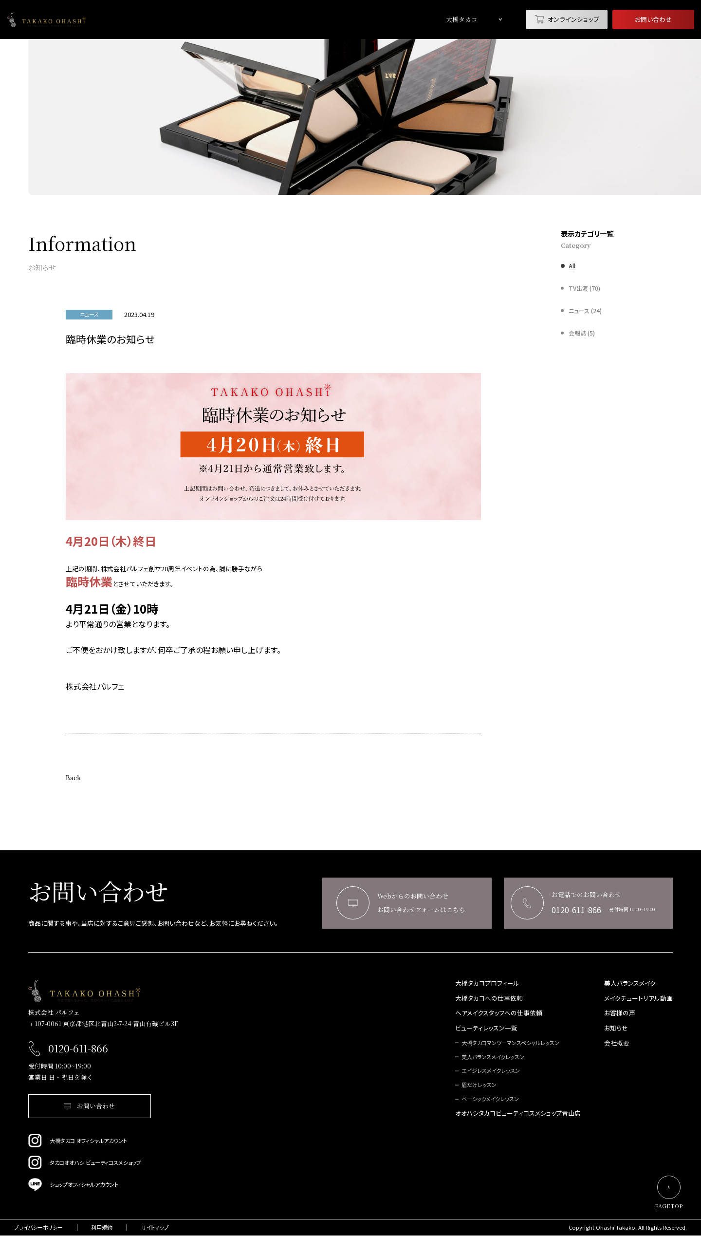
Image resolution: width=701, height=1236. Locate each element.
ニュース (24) (585, 310)
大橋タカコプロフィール (487, 983)
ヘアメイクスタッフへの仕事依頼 (498, 1013)
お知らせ (616, 1028)
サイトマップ (155, 1227)
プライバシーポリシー (38, 1227)
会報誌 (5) (582, 333)
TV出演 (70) (584, 288)
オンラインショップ (567, 19)
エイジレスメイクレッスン (490, 1070)
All (572, 265)
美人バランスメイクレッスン (492, 1057)
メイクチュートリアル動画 (638, 998)
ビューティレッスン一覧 (486, 1028)
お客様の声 (619, 1013)
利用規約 (101, 1227)
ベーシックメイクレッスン (490, 1099)
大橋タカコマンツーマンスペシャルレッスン (510, 1043)
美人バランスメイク (630, 983)
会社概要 (616, 1043)
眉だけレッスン (479, 1085)
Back (73, 777)
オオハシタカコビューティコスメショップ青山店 (518, 1113)
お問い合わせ (653, 19)
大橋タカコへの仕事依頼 (489, 998)
